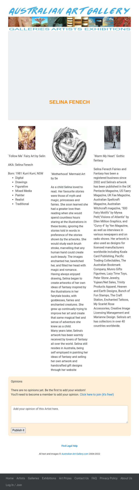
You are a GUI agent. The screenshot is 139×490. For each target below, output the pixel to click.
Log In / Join (14, 485)
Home (10, 478)
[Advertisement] (69, 69)
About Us (126, 478)
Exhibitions (49, 478)
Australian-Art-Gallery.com (75, 453)
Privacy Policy (109, 478)
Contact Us (81, 478)
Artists (20, 478)
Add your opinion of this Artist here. (69, 414)
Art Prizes (65, 478)
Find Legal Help (70, 445)
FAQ (94, 478)
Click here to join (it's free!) (97, 394)
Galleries (33, 478)
